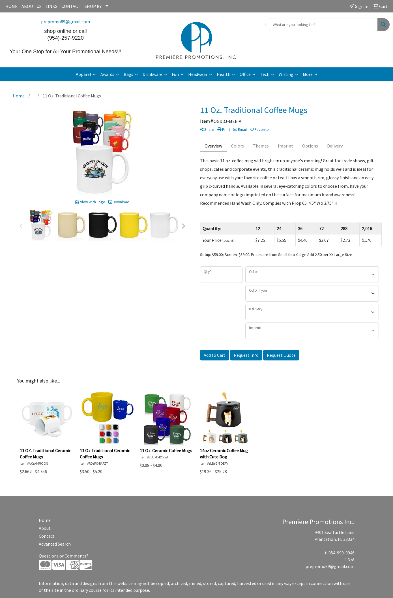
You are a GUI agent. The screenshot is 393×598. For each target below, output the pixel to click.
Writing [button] (286, 74)
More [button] (308, 74)
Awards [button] (107, 74)
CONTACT (71, 6)
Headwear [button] (197, 74)
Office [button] (245, 74)
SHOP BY (93, 6)
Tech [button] (264, 74)
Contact (47, 536)
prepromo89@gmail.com (65, 21)
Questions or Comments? (63, 556)
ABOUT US (32, 6)
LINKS (51, 6)
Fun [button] (175, 74)
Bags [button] (128, 74)
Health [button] (223, 74)
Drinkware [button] (152, 74)
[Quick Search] (321, 24)
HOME (11, 6)
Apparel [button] (83, 74)
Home (45, 520)
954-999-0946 (341, 553)
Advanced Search (55, 544)
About (45, 528)
